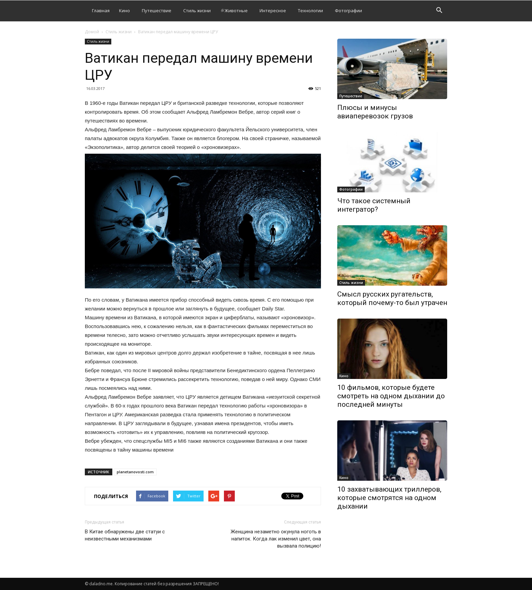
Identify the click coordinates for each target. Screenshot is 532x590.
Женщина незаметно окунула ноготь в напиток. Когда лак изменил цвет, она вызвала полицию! (276, 539)
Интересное (273, 10)
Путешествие (156, 10)
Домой (92, 32)
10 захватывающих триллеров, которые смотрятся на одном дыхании (389, 497)
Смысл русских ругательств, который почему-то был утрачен (392, 298)
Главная (101, 10)
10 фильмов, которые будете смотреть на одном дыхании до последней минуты (391, 395)
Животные (234, 10)
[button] (439, 11)
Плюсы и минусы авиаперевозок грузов (375, 111)
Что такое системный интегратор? (374, 205)
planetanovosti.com (135, 471)
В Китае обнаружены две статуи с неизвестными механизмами (125, 535)
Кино (124, 10)
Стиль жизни (197, 10)
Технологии (310, 10)
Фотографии (348, 10)
